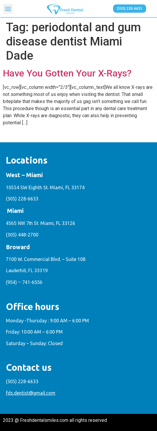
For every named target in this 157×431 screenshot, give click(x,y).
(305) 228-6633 (22, 198)
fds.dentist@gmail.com (30, 393)
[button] (8, 9)
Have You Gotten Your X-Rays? (67, 73)
